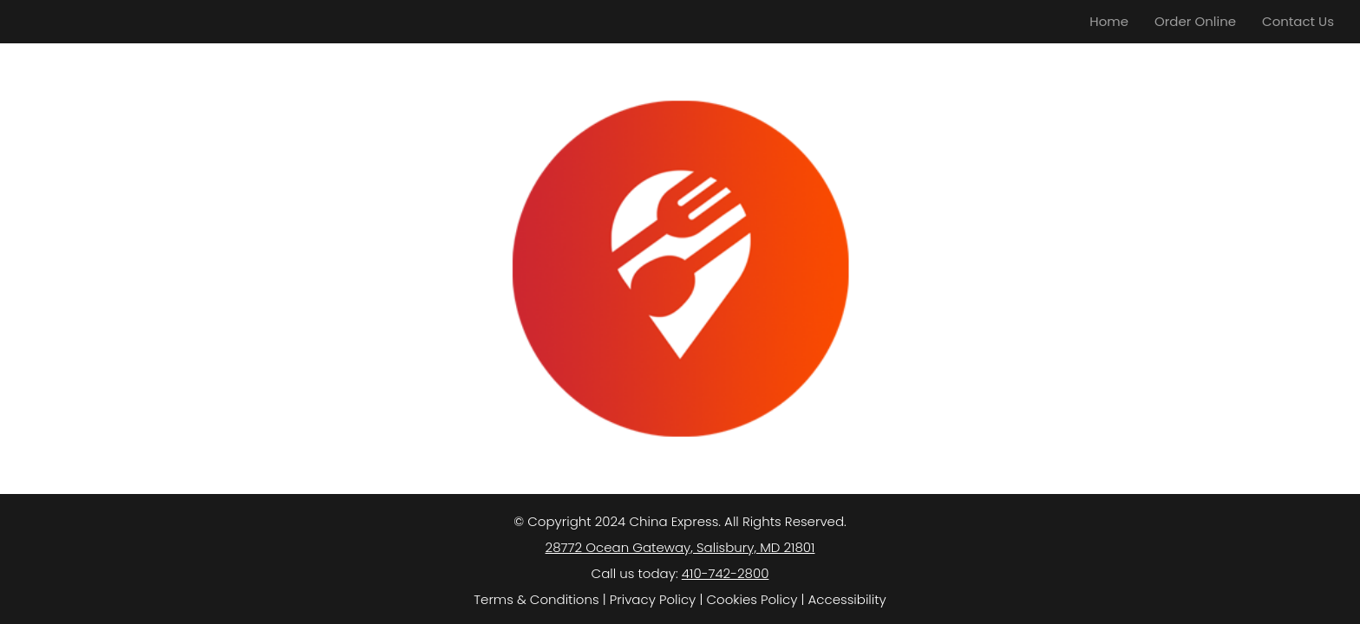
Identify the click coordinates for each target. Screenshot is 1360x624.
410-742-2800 (725, 573)
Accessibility (847, 599)
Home (1108, 21)
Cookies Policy (751, 599)
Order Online (1195, 21)
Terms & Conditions (536, 599)
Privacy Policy (653, 599)
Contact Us (1298, 21)
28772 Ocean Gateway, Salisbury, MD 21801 (680, 547)
